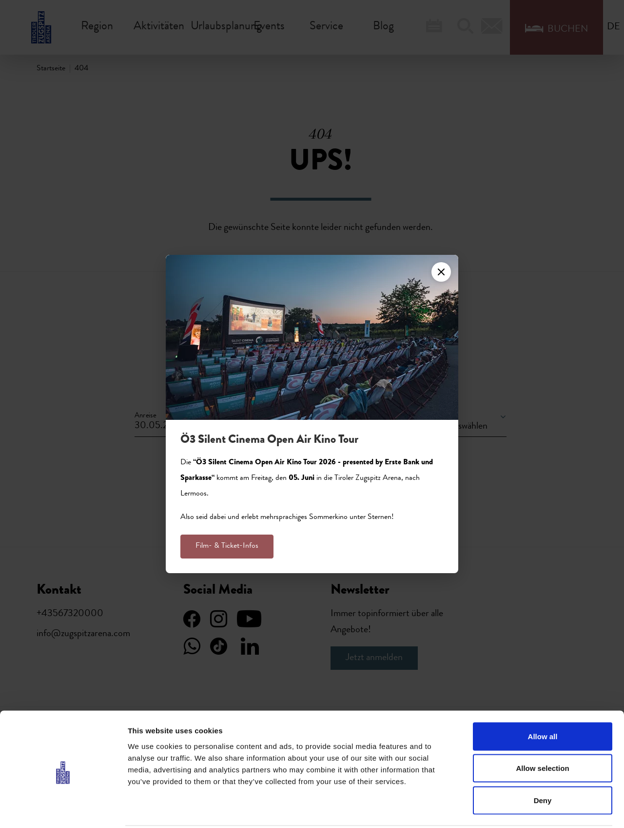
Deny (543, 764)
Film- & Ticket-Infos (226, 546)
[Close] (441, 272)
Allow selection (542, 732)
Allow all (543, 700)
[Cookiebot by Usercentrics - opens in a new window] (63, 809)
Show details (511, 809)
